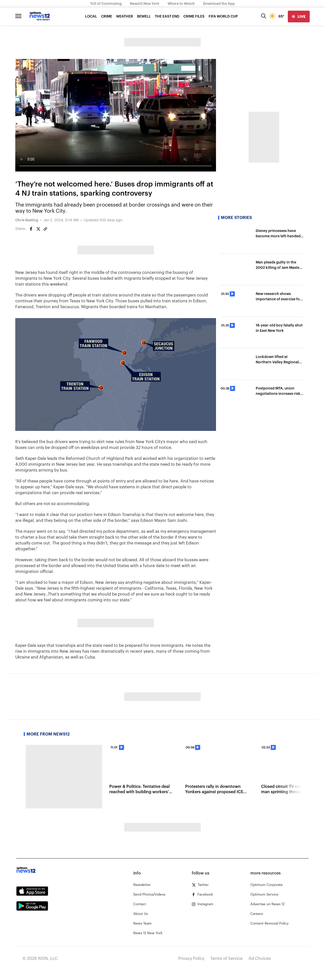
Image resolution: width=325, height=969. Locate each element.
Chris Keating (26, 220)
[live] (299, 16)
